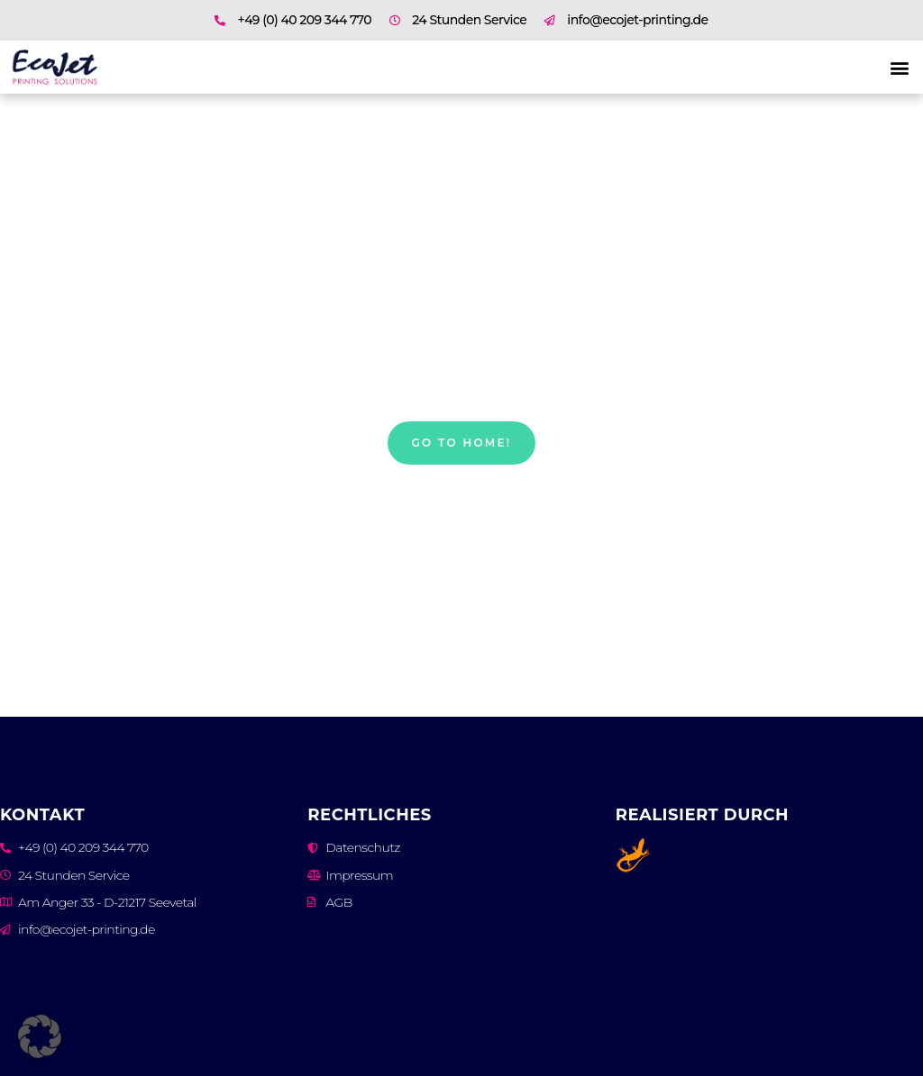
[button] (899, 67)
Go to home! (462, 442)
